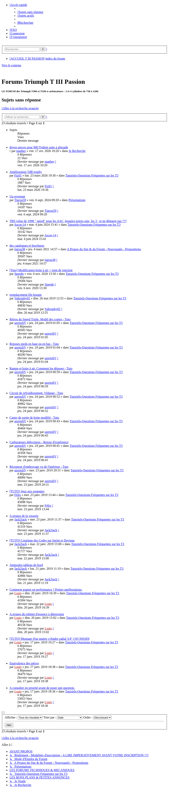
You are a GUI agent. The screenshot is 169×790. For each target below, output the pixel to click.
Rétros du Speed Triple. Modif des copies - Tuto (40, 319)
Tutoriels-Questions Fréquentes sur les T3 (91, 175)
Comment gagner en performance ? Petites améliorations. (46, 589)
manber (21, 151)
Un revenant (17, 196)
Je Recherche (77, 151)
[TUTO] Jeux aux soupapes (27, 491)
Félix (17, 495)
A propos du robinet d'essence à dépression (37, 614)
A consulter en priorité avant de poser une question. (42, 688)
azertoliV (20, 323)
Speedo (19, 273)
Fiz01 (17, 175)
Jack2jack (20, 519)
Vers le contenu (11, 65)
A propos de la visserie (24, 516)
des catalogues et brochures (27, 245)
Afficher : (24, 717)
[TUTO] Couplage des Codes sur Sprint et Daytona (42, 540)
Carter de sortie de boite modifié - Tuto (34, 417)
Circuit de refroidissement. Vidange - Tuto (36, 393)
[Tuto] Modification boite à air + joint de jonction (41, 270)
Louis (17, 593)
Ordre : (97, 717)
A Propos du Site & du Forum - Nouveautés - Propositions (104, 249)
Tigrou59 (20, 200)
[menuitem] (30, 12)
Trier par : (62, 717)
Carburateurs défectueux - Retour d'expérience (39, 442)
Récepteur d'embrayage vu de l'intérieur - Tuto (39, 466)
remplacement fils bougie (26, 294)
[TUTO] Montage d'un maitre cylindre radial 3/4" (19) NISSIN (50, 638)
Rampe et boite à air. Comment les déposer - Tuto (41, 368)
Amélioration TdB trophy (26, 172)
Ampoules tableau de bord (26, 565)
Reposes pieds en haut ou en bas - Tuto (34, 344)
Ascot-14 (20, 224)
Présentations (77, 200)
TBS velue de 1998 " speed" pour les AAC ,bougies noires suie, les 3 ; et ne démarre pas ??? (68, 221)
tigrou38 (19, 249)
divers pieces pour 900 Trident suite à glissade (39, 147)
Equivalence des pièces (24, 663)
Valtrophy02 (22, 298)
